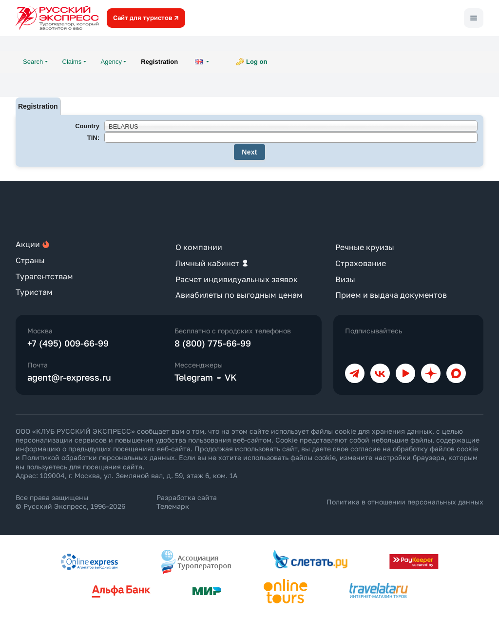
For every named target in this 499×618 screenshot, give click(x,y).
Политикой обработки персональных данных (98, 457)
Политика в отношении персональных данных (404, 502)
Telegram (193, 377)
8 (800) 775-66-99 (212, 343)
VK (231, 377)
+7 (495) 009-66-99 (68, 343)
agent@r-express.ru (69, 377)
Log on (256, 61)
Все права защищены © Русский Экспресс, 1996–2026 (70, 501)
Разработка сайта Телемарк (186, 501)
